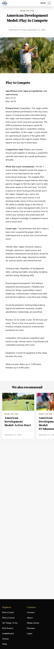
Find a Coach (8, 612)
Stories (5, 638)
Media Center (33, 623)
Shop (4, 644)
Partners (31, 628)
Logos (29, 633)
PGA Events (7, 628)
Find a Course (8, 617)
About (30, 617)
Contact (31, 612)
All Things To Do (10, 623)
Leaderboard (8, 633)
